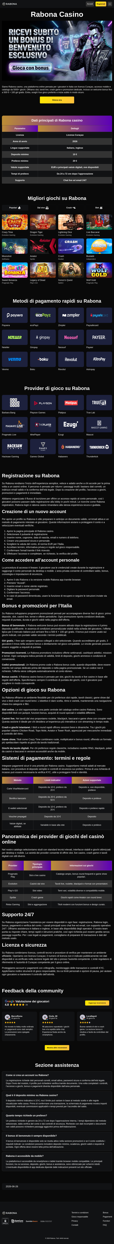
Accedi (90, 4)
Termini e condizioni (80, 1213)
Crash (71, 207)
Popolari (15, 207)
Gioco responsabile (80, 1217)
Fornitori (106, 1221)
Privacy (75, 1221)
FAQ (105, 1225)
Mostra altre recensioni (57, 1047)
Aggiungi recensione (97, 1003)
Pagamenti (107, 1217)
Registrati (100, 4)
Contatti (75, 1225)
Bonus (105, 1213)
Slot (99, 207)
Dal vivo (43, 207)
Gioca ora (57, 100)
